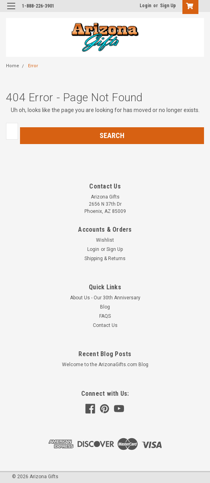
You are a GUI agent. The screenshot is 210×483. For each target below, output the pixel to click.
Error (33, 65)
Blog (105, 307)
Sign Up (168, 5)
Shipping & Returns (105, 258)
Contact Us (105, 325)
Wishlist (105, 240)
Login (145, 5)
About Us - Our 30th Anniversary (105, 298)
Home (12, 65)
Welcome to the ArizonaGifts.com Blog (105, 364)
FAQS (105, 316)
